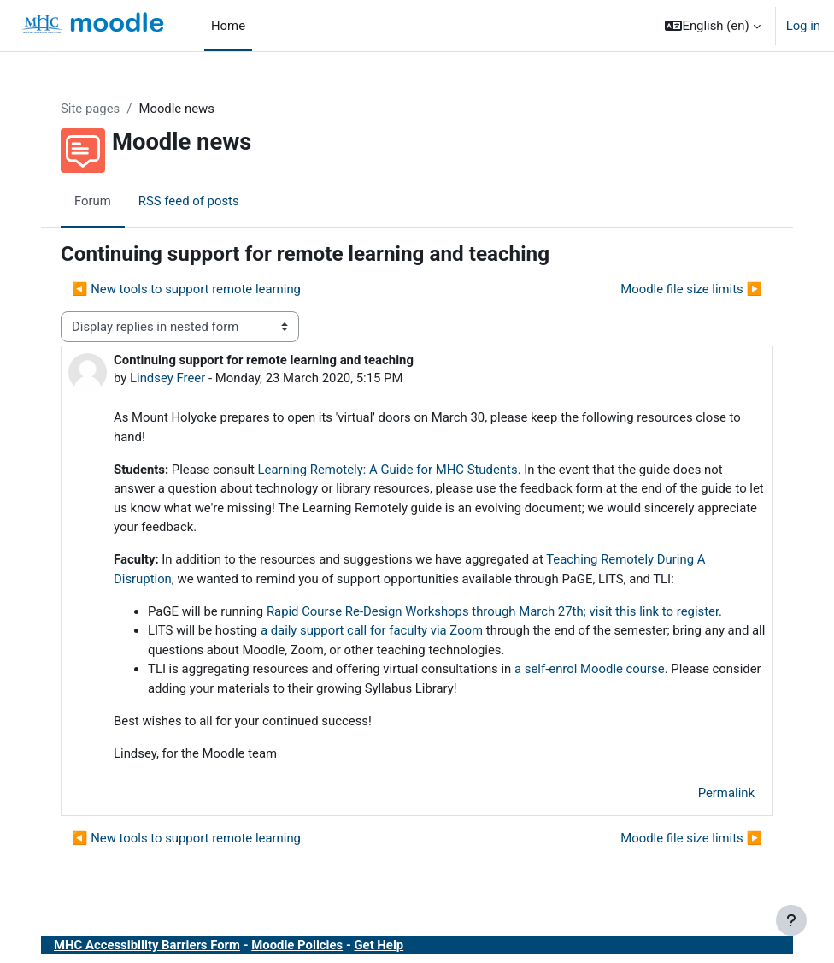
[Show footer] (791, 920)
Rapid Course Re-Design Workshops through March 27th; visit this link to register (493, 611)
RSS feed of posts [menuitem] (188, 201)
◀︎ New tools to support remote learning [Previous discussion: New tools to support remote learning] (186, 289)
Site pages (90, 108)
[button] (712, 25)
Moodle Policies (297, 945)
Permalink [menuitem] (726, 793)
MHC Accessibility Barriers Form (147, 945)
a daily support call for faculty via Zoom (372, 630)
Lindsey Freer (167, 378)
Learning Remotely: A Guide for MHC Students (388, 469)
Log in (803, 25)
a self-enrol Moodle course (589, 668)
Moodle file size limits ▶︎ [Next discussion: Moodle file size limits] (691, 289)
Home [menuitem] (228, 25)
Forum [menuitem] (92, 201)
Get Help (378, 945)
